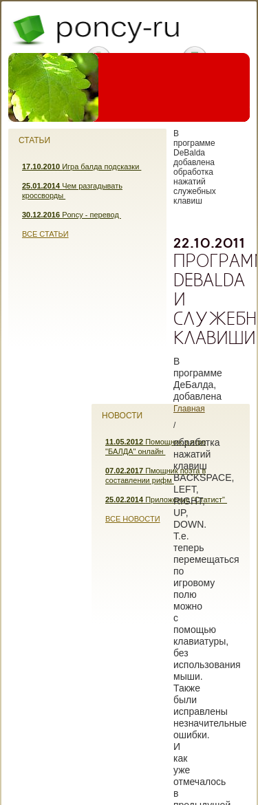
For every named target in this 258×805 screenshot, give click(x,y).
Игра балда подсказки (81, 166)
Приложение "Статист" (166, 499)
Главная (189, 409)
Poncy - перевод (71, 215)
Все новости (132, 519)
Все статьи (45, 234)
